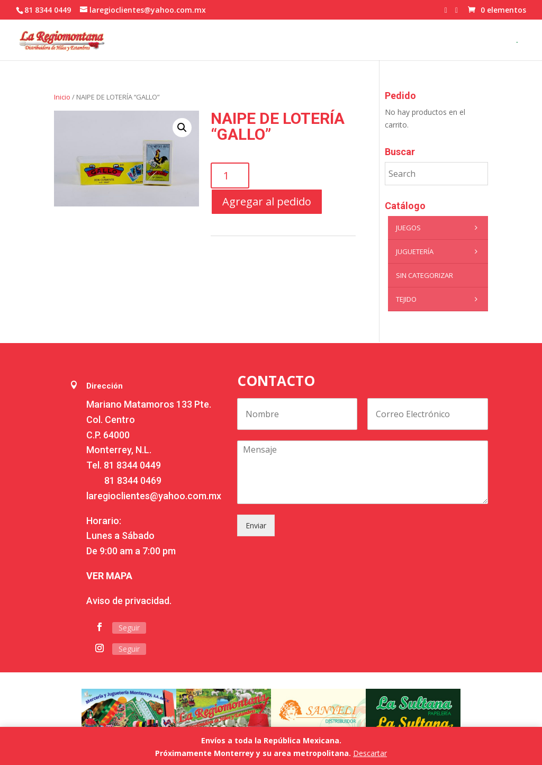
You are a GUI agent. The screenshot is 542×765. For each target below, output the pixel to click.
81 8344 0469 (132, 480)
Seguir (129, 628)
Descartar (370, 753)
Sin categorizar (424, 275)
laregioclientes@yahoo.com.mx (153, 495)
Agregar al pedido (266, 201)
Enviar (256, 525)
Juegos (439, 227)
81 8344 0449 (132, 465)
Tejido (439, 299)
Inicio (62, 97)
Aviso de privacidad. (128, 600)
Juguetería (439, 251)
